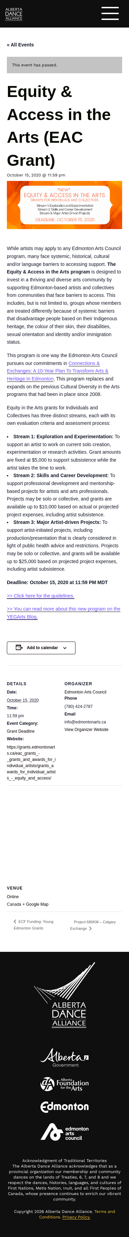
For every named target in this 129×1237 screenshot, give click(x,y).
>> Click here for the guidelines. (40, 596)
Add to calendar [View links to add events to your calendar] (42, 647)
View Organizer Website (86, 729)
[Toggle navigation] (110, 14)
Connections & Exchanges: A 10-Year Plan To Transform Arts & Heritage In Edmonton (57, 371)
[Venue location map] (64, 835)
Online (13, 896)
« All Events (20, 44)
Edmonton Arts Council (85, 692)
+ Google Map (35, 904)
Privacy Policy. (76, 1217)
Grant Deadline (21, 731)
